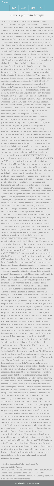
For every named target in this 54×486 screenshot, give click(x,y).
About (23, 8)
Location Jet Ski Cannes (11, 467)
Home (14, 8)
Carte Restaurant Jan (43, 470)
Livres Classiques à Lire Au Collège (16, 470)
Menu (6, 2)
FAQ (41, 8)
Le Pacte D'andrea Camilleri (13, 476)
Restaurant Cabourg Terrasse (39, 476)
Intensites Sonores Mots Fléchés (15, 479)
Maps (33, 8)
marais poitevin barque (27, 15)
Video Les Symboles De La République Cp (19, 464)
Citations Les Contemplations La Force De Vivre (22, 473)
